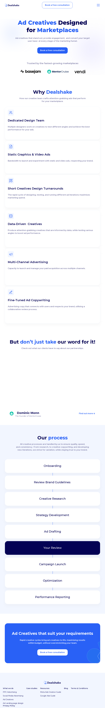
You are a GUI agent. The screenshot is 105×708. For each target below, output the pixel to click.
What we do (8, 688)
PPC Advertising (10, 692)
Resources (44, 688)
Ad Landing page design (13, 703)
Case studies (31, 688)
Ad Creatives (8, 699)
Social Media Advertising (13, 696)
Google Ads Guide (47, 696)
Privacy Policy (9, 706)
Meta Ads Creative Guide (50, 692)
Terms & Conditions (79, 688)
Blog (66, 688)
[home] (12, 5)
